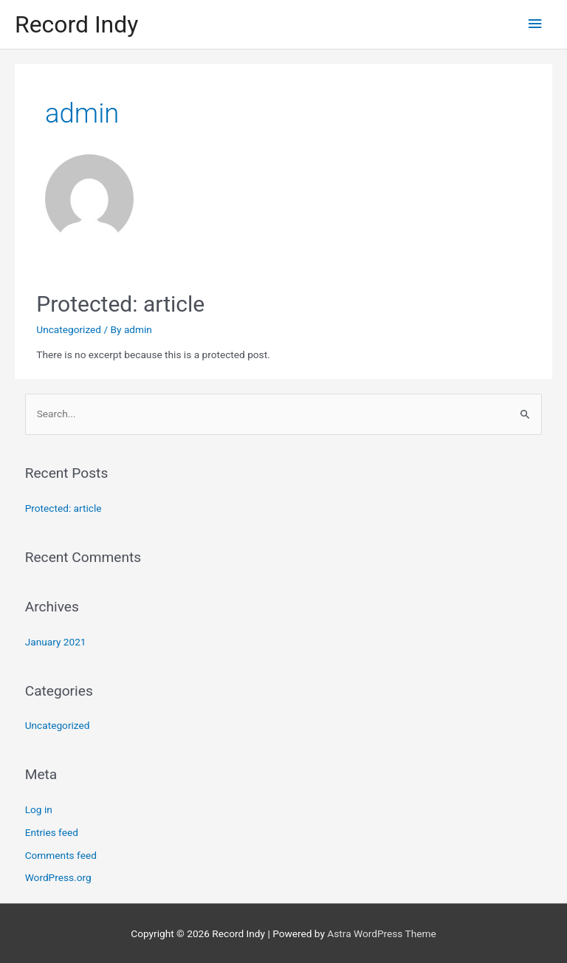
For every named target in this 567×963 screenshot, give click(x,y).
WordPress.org (58, 877)
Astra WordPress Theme (381, 933)
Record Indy (76, 24)
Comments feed (61, 855)
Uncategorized (68, 329)
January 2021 (55, 642)
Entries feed (51, 832)
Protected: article (120, 304)
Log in (38, 809)
